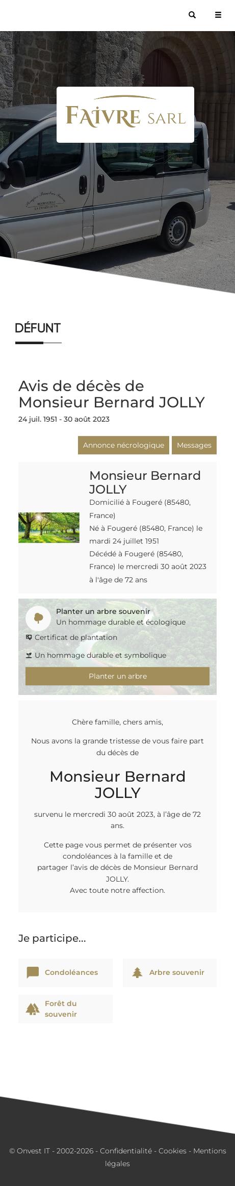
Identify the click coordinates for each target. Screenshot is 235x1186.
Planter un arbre (118, 676)
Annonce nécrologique (123, 445)
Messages (194, 445)
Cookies (173, 1150)
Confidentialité (126, 1150)
